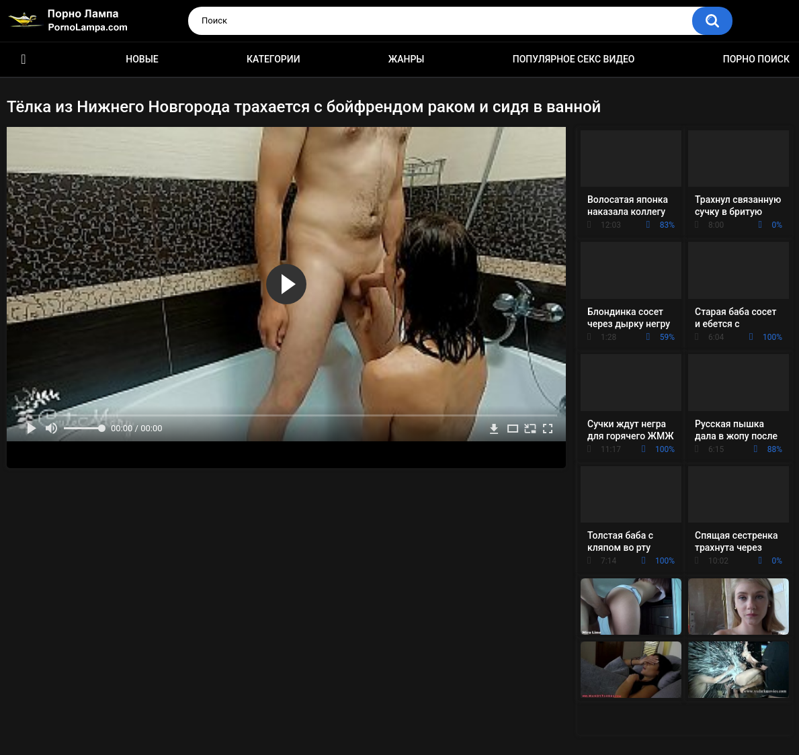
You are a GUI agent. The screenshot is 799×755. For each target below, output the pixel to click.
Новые (142, 59)
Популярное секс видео (574, 59)
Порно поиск (756, 59)
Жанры (406, 59)
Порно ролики (23, 59)
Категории (273, 59)
